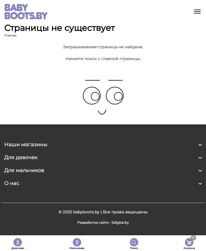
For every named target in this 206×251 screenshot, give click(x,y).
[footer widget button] (103, 144)
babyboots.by (86, 212)
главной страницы (120, 58)
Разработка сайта (92, 222)
